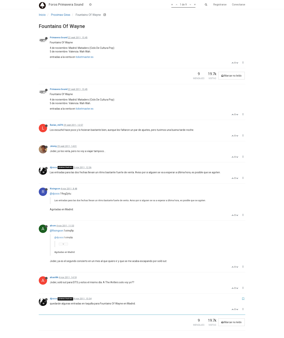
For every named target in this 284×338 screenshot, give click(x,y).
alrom (53, 225)
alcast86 (54, 277)
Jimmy (53, 146)
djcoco (53, 167)
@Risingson (56, 230)
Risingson (55, 188)
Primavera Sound (58, 37)
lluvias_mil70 (56, 125)
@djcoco (55, 193)
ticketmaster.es (84, 57)
